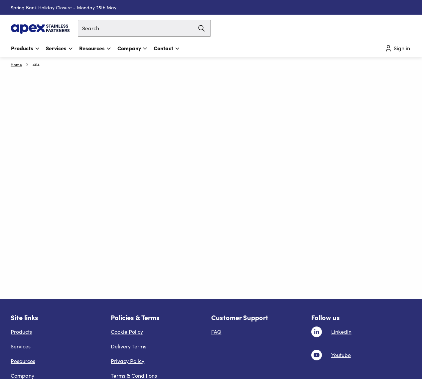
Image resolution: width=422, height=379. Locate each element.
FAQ (216, 331)
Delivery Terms (128, 346)
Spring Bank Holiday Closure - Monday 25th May (63, 7)
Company (132, 48)
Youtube (341, 354)
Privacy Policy (127, 360)
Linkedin (341, 331)
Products (25, 48)
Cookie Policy (127, 331)
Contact (167, 48)
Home (16, 64)
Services (59, 48)
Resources (95, 48)
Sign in (397, 48)
